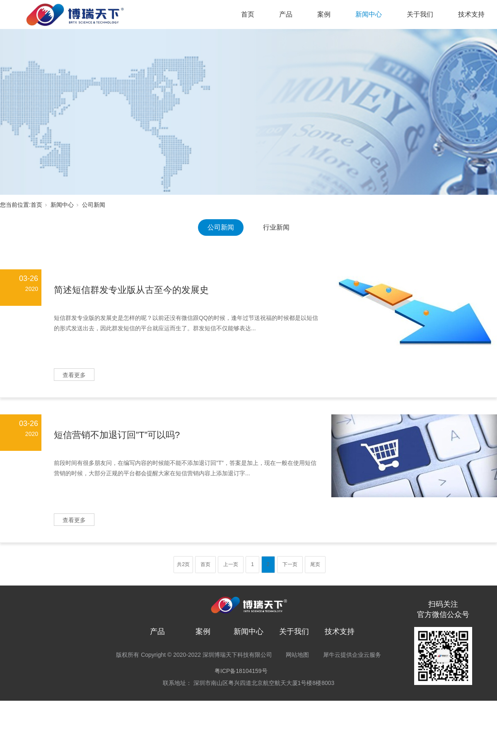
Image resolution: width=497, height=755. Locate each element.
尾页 (315, 564)
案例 (324, 14)
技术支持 (471, 14)
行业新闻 (276, 227)
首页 (247, 14)
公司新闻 (93, 204)
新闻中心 (368, 14)
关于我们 (420, 14)
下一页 (289, 564)
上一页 (230, 564)
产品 (285, 14)
